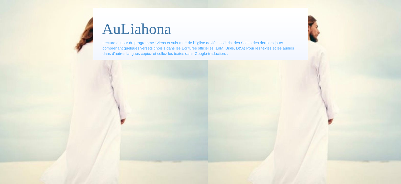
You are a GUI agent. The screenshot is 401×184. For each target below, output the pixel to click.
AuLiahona (136, 28)
